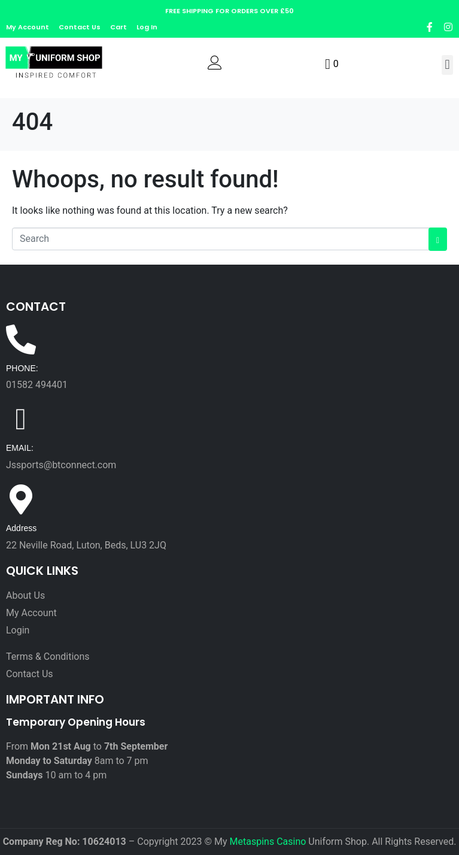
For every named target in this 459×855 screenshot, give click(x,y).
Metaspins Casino (268, 841)
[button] (447, 65)
